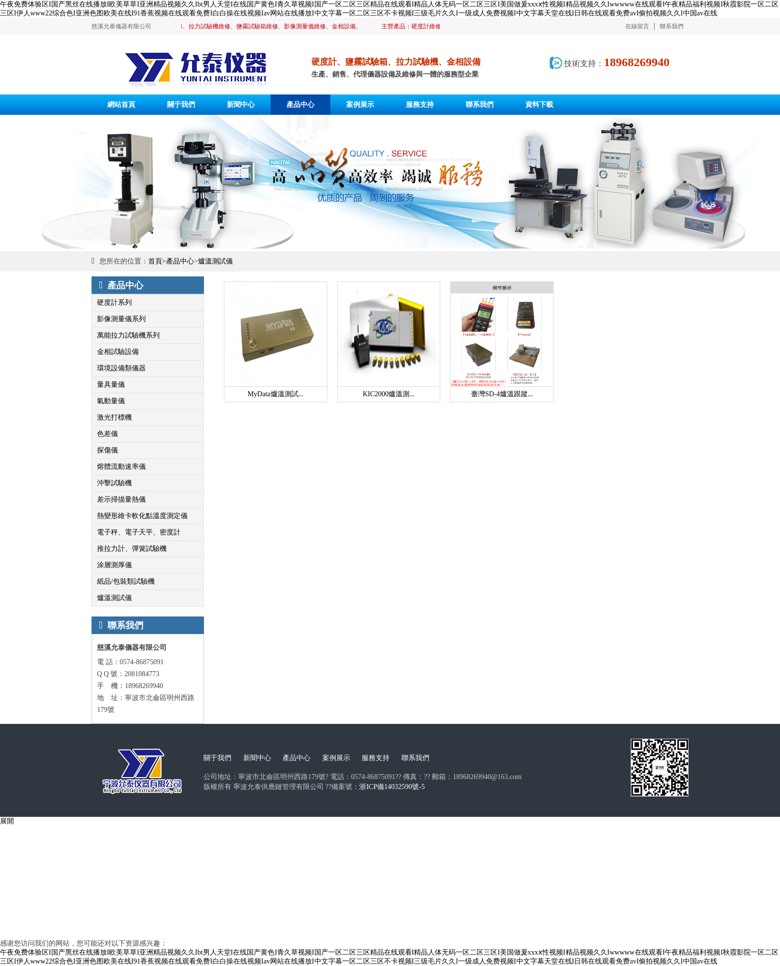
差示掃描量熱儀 (121, 499)
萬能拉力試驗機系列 (128, 335)
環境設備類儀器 (121, 368)
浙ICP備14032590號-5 (391, 786)
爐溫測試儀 (215, 261)
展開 (7, 821)
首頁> (157, 261)
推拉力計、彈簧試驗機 (132, 548)
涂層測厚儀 (114, 565)
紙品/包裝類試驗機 (126, 581)
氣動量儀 (111, 401)
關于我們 (217, 758)
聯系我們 (671, 26)
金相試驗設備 (118, 351)
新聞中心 (257, 758)
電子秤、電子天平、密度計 (139, 532)
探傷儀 (107, 450)
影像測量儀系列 (121, 319)
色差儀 (107, 434)
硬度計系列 (114, 302)
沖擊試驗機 (114, 483)
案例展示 (336, 758)
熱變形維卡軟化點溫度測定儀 (142, 516)
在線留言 (637, 26)
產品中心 (180, 261)
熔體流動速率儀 (121, 466)
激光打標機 (114, 417)
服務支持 (376, 758)
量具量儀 (111, 384)
